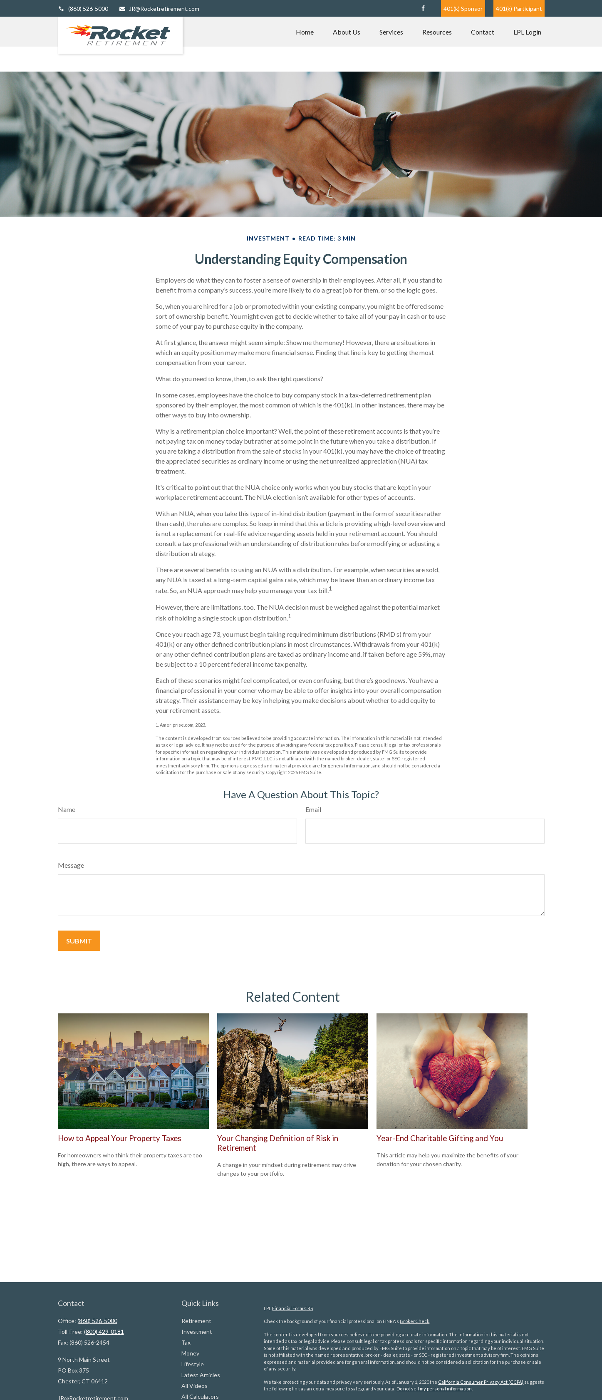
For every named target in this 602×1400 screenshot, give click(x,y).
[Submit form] (79, 941)
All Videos (194, 1385)
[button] (304, 31)
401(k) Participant (519, 8)
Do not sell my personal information (434, 1388)
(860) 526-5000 (83, 8)
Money (190, 1353)
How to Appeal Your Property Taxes (119, 1138)
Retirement (196, 1320)
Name (66, 809)
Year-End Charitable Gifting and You (440, 1138)
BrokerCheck (414, 1321)
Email (313, 809)
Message (71, 865)
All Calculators (200, 1396)
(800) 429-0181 (104, 1331)
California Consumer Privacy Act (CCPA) (480, 1382)
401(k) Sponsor (463, 8)
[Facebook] (423, 8)
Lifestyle (192, 1364)
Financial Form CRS (292, 1308)
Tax (186, 1342)
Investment (196, 1331)
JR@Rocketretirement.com (159, 8)
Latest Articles (200, 1374)
